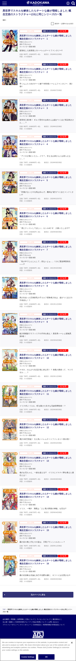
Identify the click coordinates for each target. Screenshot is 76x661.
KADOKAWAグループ (22, 622)
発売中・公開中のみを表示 (64, 24)
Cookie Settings (27, 658)
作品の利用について (39, 622)
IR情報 (13, 619)
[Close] (72, 644)
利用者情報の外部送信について (54, 625)
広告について (30, 619)
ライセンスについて (44, 619)
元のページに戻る (38, 595)
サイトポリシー (25, 625)
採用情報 (20, 619)
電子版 (63, 31)
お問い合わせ (53, 622)
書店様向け (56, 619)
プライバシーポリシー (10, 625)
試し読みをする (49, 31)
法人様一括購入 (8, 622)
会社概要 (6, 619)
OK (46, 658)
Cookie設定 (37, 625)
